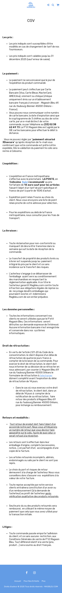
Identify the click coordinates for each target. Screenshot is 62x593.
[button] (3, 5)
